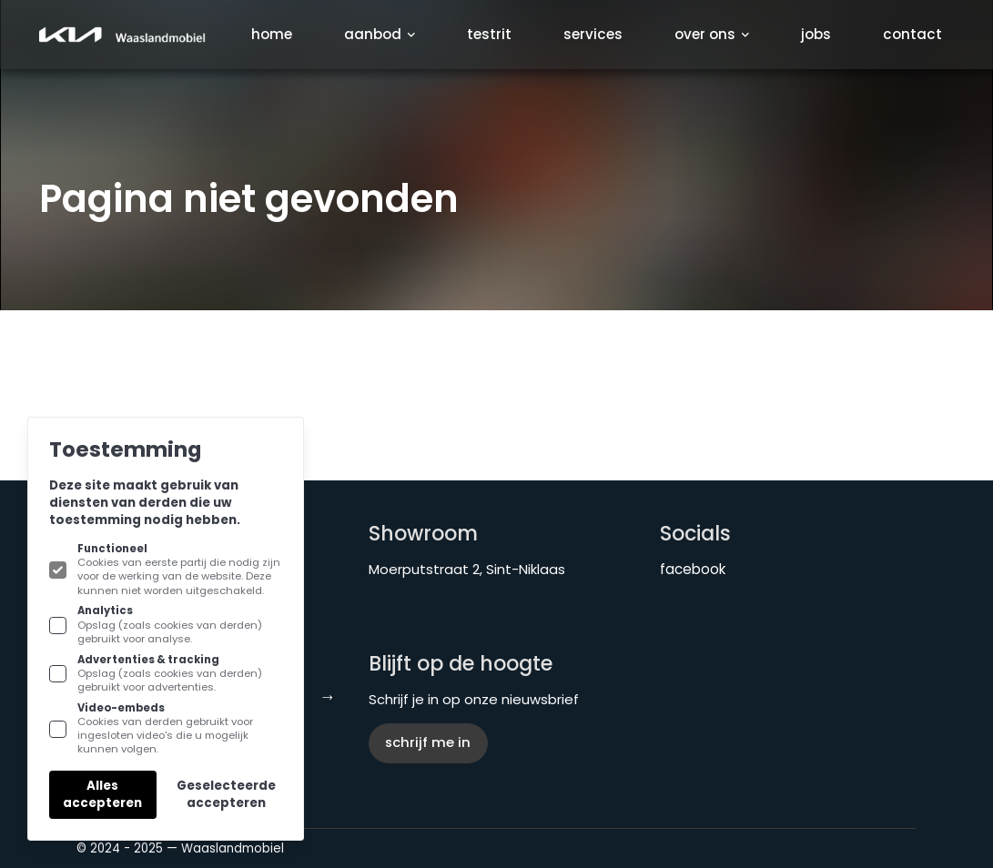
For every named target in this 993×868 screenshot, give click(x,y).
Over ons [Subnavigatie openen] (711, 34)
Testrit (489, 34)
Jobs (816, 34)
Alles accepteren (102, 794)
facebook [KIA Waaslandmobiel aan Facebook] (692, 569)
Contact (912, 34)
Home (271, 34)
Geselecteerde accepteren (226, 794)
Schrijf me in (428, 742)
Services (593, 34)
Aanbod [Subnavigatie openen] (379, 34)
